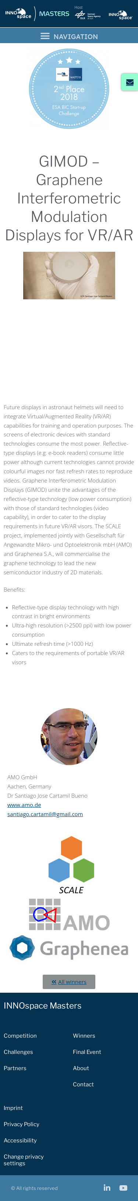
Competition (20, 1036)
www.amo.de (24, 804)
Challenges (18, 1052)
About (81, 1068)
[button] (69, 35)
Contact (83, 1084)
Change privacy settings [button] (24, 1160)
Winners (84, 1036)
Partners (15, 1068)
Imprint (13, 1108)
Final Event (87, 1052)
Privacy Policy (21, 1124)
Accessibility (20, 1140)
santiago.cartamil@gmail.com (45, 814)
